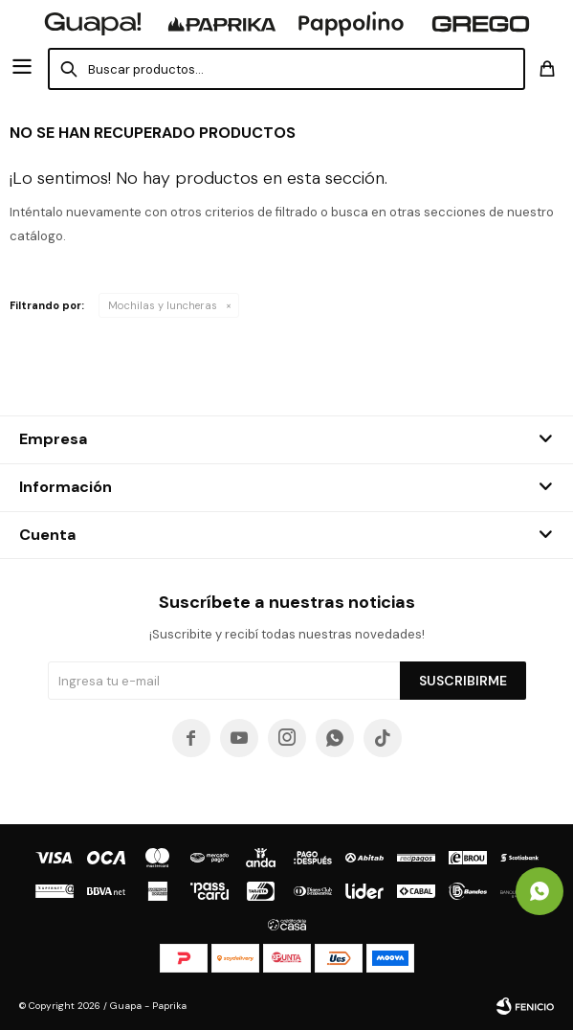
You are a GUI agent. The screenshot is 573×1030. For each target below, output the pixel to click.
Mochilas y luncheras (162, 305)
